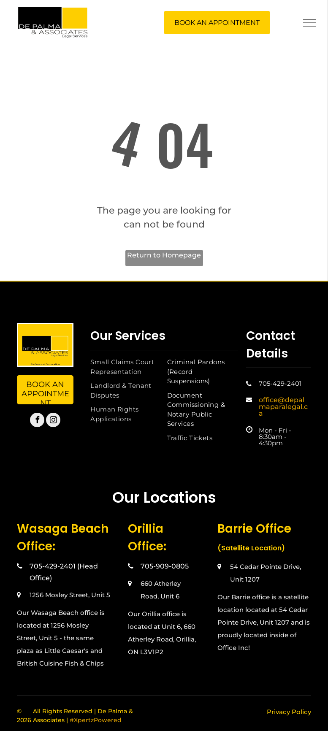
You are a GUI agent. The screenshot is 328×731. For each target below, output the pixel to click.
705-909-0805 (165, 566)
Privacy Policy (289, 712)
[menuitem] (125, 367)
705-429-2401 (280, 383)
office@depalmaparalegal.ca (283, 406)
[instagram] (53, 421)
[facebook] (37, 421)
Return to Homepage (164, 255)
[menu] (309, 23)
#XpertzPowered (96, 720)
